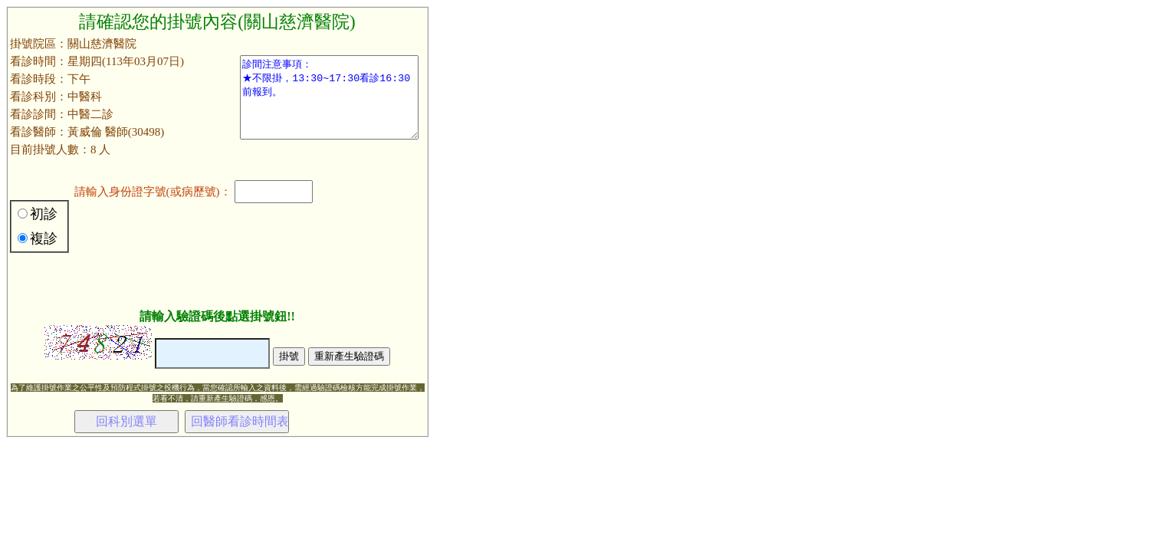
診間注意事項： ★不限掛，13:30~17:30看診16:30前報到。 (329, 97)
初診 (43, 214)
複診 (43, 238)
